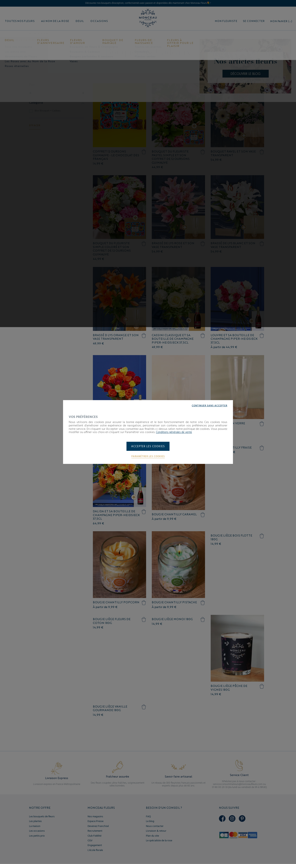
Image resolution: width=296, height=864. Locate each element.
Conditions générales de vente (175, 432)
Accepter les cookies (148, 446)
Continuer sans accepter (208, 405)
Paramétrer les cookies (148, 457)
